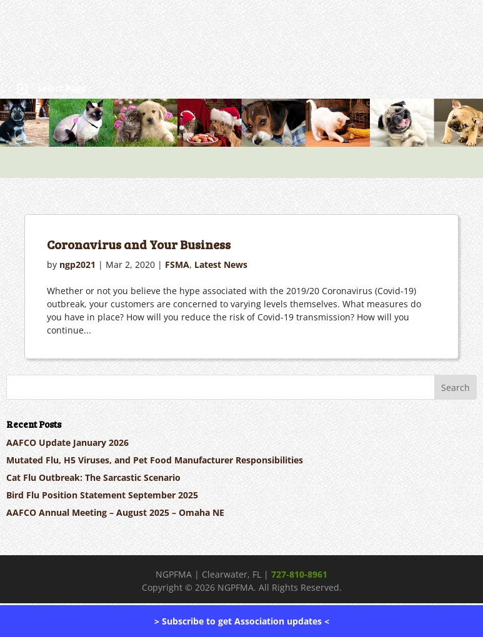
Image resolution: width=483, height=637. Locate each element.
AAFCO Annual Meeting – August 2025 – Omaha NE (115, 512)
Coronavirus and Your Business (139, 244)
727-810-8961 (299, 574)
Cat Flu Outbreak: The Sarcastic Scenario (93, 477)
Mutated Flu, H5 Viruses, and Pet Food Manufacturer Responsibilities (154, 460)
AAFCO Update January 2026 (67, 442)
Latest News (220, 264)
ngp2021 (77, 264)
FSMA (177, 264)
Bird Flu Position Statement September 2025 (102, 495)
